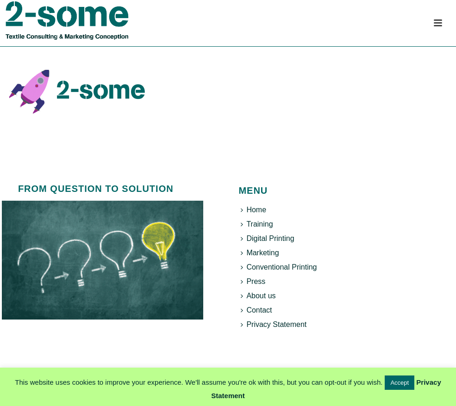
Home (253, 210)
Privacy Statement (273, 324)
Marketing (260, 253)
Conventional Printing (279, 267)
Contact (256, 310)
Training (257, 224)
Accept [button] (399, 382)
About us (258, 296)
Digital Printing (267, 238)
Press (253, 281)
